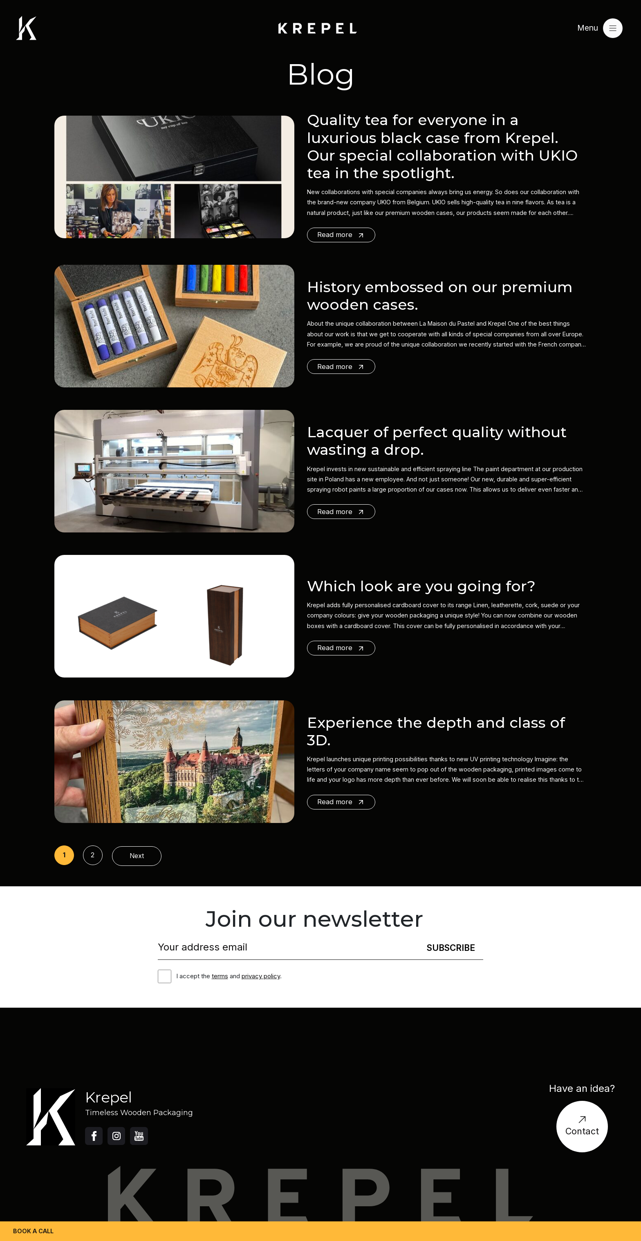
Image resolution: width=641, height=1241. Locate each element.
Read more (341, 234)
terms (220, 976)
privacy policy (261, 976)
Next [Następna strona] (137, 856)
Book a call (33, 1231)
